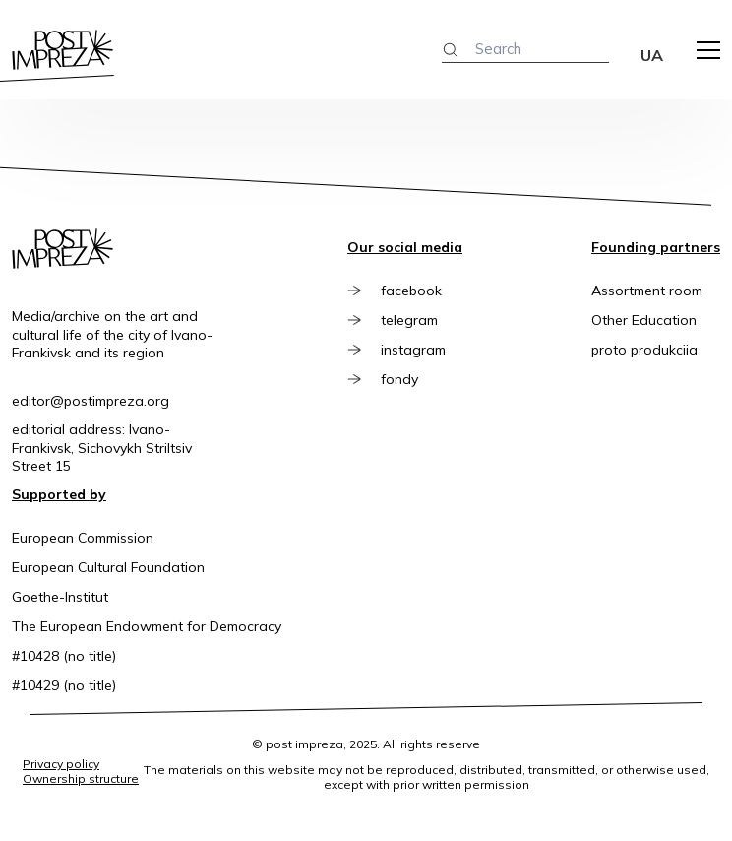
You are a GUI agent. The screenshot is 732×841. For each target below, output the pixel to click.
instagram (413, 349)
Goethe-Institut (60, 597)
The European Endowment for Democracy (146, 626)
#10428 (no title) (64, 656)
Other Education (644, 320)
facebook (411, 290)
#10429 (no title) (64, 685)
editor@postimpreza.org (90, 401)
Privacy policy (61, 763)
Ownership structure (81, 778)
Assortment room (646, 290)
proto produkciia (644, 349)
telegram (409, 320)
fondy (399, 379)
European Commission (82, 538)
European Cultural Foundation (108, 567)
